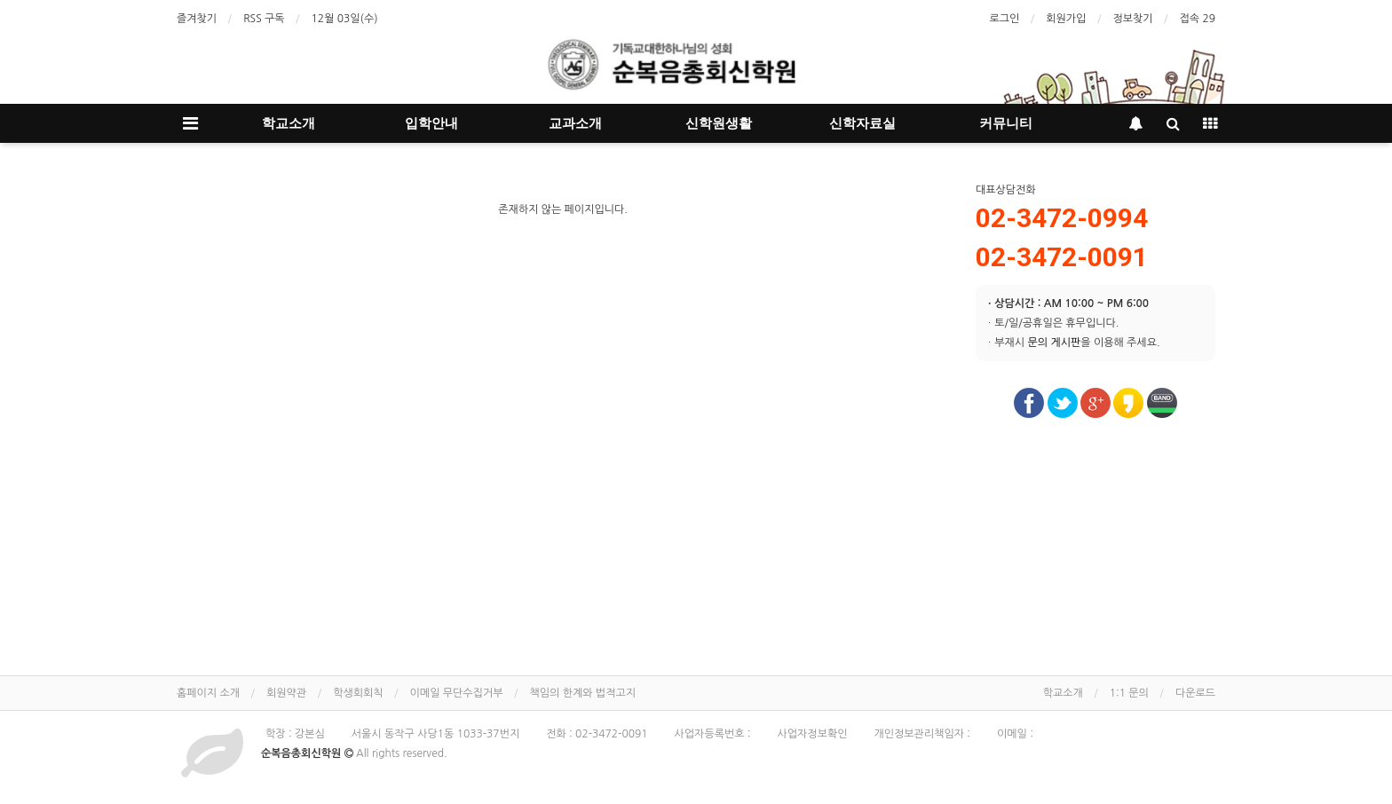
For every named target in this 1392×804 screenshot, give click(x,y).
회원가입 (1066, 18)
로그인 (1004, 18)
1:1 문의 (1129, 693)
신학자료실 (862, 123)
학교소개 (288, 123)
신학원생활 (718, 123)
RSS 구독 (263, 18)
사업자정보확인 (813, 734)
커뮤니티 (1005, 123)
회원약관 (286, 693)
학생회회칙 (358, 693)
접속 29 (1197, 18)
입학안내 (431, 123)
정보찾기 (1132, 18)
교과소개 (575, 123)
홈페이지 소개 (208, 693)
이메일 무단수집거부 (456, 693)
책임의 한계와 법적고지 (582, 693)
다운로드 (1195, 693)
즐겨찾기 (197, 18)
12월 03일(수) (345, 18)
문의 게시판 (1053, 342)
